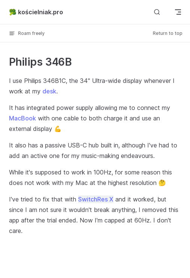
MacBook (22, 118)
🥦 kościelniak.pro (36, 12)
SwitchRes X (95, 199)
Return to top (167, 33)
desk (49, 91)
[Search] (157, 12)
